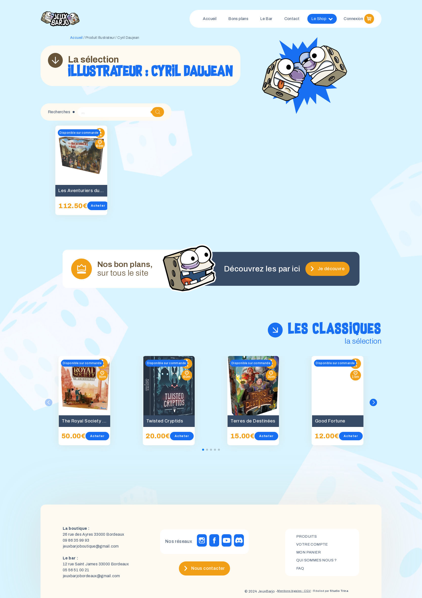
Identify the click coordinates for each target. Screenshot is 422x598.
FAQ (300, 571)
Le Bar (266, 20)
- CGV (297, 593)
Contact (292, 20)
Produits (307, 537)
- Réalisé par (325, 593)
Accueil (209, 20)
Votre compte (313, 546)
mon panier (309, 554)
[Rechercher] (158, 114)
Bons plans (238, 20)
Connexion (353, 20)
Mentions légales (276, 593)
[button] (373, 404)
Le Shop (322, 20)
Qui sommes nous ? (317, 562)
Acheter (98, 207)
